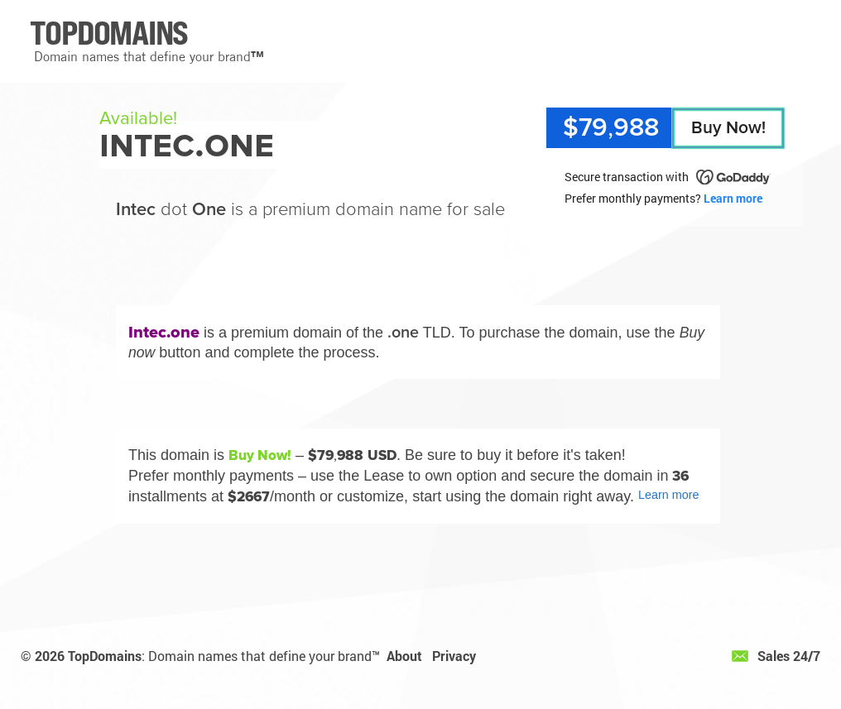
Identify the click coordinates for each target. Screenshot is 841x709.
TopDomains (105, 655)
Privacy (454, 655)
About (404, 655)
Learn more (733, 198)
